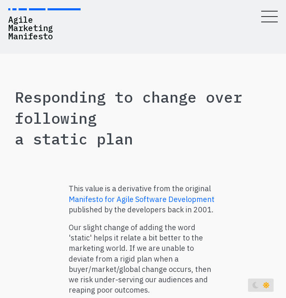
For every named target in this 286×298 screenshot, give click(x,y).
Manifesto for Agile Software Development (141, 199)
